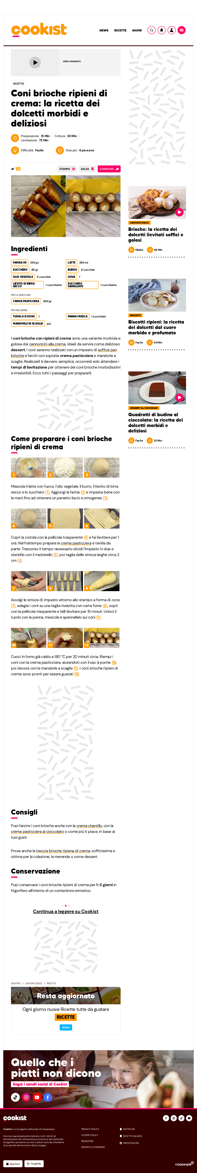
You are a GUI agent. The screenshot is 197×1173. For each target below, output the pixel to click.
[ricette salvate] (156, 1136)
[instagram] (26, 1097)
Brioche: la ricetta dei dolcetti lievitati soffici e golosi (155, 235)
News (104, 30)
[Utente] (172, 30)
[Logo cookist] (39, 30)
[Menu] (182, 30)
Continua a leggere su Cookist (65, 911)
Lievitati (16, 983)
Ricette (120, 30)
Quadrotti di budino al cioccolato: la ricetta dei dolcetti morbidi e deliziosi (155, 423)
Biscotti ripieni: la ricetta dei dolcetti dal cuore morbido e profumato (156, 327)
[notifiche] (156, 1129)
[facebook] (47, 1097)
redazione (87, 1141)
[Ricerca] (152, 30)
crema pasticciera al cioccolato (37, 831)
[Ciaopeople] (184, 1163)
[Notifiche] (162, 30)
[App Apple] (13, 1163)
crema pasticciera (76, 543)
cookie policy (89, 1135)
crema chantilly (89, 825)
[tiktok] (15, 1097)
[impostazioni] (156, 1143)
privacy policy (90, 1129)
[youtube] (37, 1097)
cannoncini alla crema (47, 344)
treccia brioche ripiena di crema (63, 850)
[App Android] (34, 1163)
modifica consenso (93, 1147)
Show (137, 30)
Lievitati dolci (33, 983)
